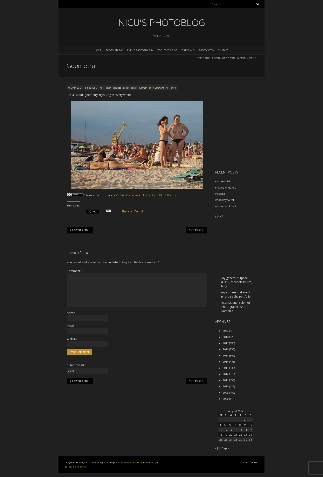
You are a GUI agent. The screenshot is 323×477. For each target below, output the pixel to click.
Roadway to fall (224, 200)
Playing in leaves (225, 187)
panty (224, 57)
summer (241, 57)
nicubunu (92, 87)
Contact (223, 50)
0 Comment (158, 87)
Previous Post (80, 230)
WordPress (133, 462)
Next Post (196, 230)
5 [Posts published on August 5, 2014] (225, 425)
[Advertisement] (241, 138)
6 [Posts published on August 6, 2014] (230, 425)
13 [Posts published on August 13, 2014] (230, 429)
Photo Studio (114, 50)
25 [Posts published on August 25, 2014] (220, 439)
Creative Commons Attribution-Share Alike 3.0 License (146, 195)
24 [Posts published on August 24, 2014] (250, 434)
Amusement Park (225, 206)
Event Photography (140, 50)
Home (98, 50)
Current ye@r (77, 365)
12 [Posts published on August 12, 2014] (225, 429)
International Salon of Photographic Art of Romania (235, 307)
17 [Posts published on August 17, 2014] (250, 429)
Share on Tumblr (134, 211)
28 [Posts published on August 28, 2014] (235, 439)
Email (70, 326)
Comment (74, 271)
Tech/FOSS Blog (167, 50)
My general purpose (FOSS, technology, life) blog (236, 282)
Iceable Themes (77, 466)
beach (207, 57)
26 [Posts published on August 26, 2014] (225, 439)
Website (72, 339)
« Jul (217, 448)
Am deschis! (222, 181)
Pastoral (220, 194)
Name (71, 313)
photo (232, 57)
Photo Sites (206, 50)
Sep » (225, 448)
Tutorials (187, 50)
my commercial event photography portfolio (236, 294)
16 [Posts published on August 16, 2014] (245, 429)
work (91, 195)
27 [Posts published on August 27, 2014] (230, 439)
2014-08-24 (76, 87)
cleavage (216, 57)
